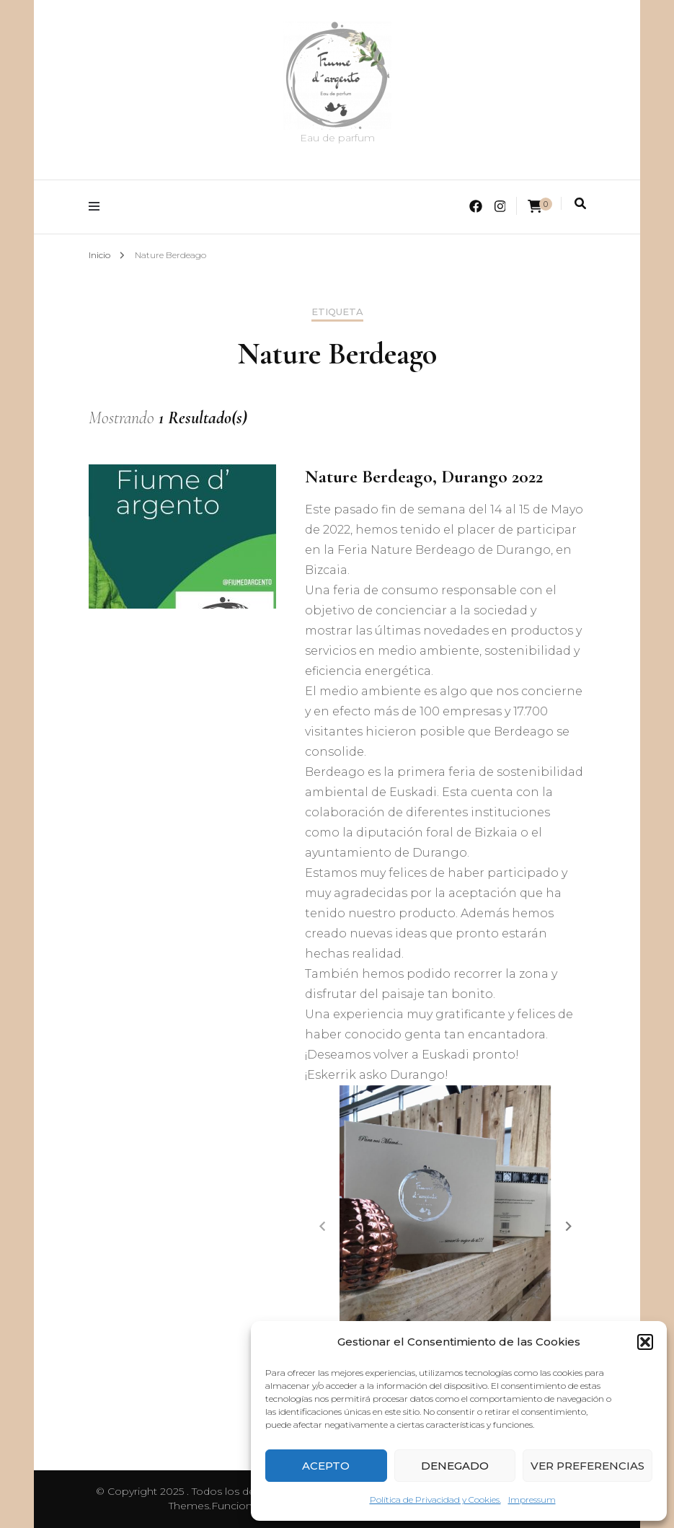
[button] (645, 1342)
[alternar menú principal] (98, 206)
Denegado (455, 1465)
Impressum (532, 1499)
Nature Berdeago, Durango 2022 (424, 476)
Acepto (326, 1465)
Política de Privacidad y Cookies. (435, 1499)
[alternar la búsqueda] (580, 204)
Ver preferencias (587, 1465)
